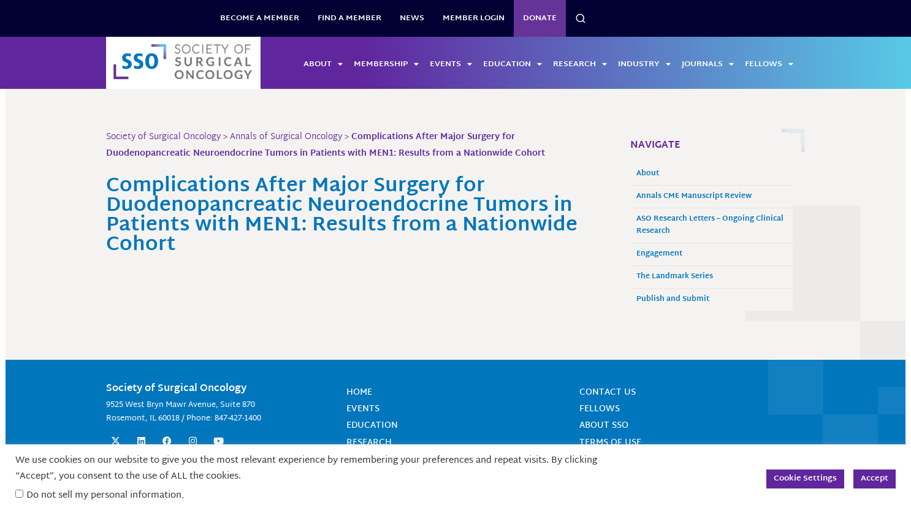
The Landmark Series (674, 276)
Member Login (474, 18)
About (323, 64)
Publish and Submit (672, 299)
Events (451, 64)
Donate (540, 18)
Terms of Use (610, 443)
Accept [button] (874, 478)
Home (359, 392)
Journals (708, 64)
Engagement (659, 254)
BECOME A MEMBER (259, 18)
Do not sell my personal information (103, 495)
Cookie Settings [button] (805, 478)
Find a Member (349, 18)
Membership (386, 64)
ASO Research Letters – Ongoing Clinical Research (709, 225)
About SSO (603, 425)
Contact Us (607, 392)
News (412, 18)
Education (512, 64)
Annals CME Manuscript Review (694, 196)
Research (580, 64)
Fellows (769, 64)
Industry (644, 64)
